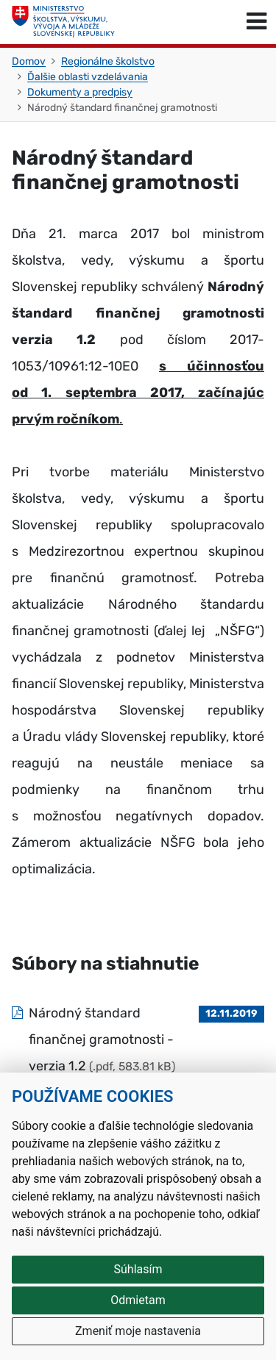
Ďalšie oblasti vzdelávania (87, 77)
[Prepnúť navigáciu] (256, 22)
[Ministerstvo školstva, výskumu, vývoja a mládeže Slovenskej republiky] (63, 22)
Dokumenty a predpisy (79, 92)
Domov (29, 61)
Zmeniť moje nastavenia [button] (138, 1331)
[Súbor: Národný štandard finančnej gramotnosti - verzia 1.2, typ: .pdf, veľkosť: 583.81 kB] (138, 1039)
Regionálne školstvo (108, 61)
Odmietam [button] (137, 1300)
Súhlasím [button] (138, 1269)
